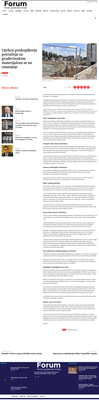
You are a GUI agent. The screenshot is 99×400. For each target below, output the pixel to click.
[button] (95, 18)
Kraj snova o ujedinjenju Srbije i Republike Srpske (75, 354)
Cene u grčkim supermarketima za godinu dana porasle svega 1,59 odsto (27, 126)
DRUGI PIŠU (18, 121)
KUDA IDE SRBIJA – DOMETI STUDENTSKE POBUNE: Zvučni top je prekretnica (89, 387)
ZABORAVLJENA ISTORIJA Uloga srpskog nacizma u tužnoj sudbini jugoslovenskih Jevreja (88, 378)
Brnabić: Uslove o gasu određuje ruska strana (22, 354)
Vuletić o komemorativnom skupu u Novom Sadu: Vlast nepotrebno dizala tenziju (88, 369)
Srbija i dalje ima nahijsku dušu (19, 378)
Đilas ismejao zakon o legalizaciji (27, 113)
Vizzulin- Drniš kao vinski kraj (26, 100)
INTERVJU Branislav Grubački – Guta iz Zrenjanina (19, 389)
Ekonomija (5, 73)
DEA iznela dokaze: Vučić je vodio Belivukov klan (20, 369)
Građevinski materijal (72, 330)
